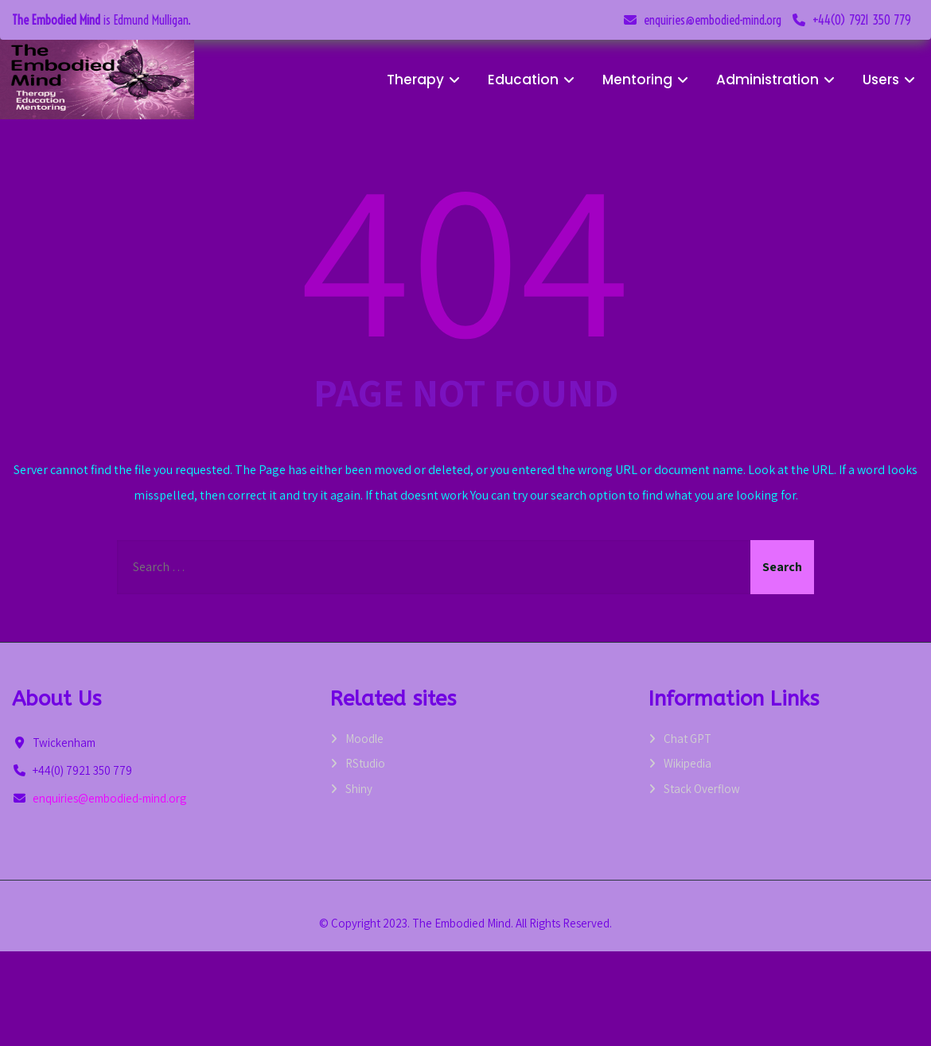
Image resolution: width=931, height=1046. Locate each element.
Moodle (364, 738)
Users (891, 79)
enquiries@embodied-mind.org (712, 20)
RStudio (365, 763)
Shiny (358, 788)
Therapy (425, 79)
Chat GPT (687, 738)
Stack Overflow (702, 788)
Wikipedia (687, 763)
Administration (777, 79)
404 (465, 254)
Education (533, 79)
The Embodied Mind (56, 20)
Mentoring (647, 79)
